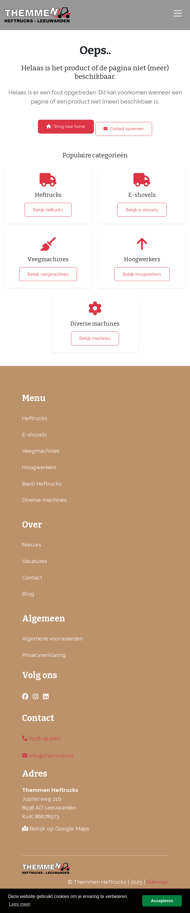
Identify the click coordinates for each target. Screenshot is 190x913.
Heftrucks (34, 418)
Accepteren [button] (162, 901)
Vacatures (34, 561)
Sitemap (157, 882)
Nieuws (31, 544)
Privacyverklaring (44, 655)
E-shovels (34, 434)
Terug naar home (65, 126)
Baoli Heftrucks (42, 483)
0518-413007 (41, 738)
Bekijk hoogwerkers (142, 274)
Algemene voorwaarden (52, 638)
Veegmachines (40, 451)
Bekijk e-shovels (142, 209)
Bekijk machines (95, 338)
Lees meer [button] (20, 904)
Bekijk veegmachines (48, 274)
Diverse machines (44, 500)
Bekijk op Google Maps (55, 828)
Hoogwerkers (39, 467)
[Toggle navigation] (178, 13)
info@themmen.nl (48, 755)
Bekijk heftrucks (48, 209)
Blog (28, 594)
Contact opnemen (123, 128)
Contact (32, 577)
